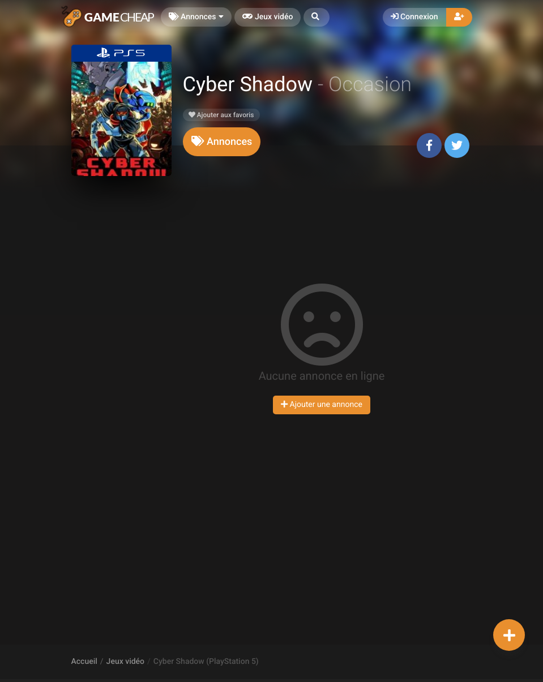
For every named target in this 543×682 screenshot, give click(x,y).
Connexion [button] (414, 17)
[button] (316, 17)
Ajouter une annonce (321, 404)
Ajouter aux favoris (221, 115)
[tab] (222, 141)
